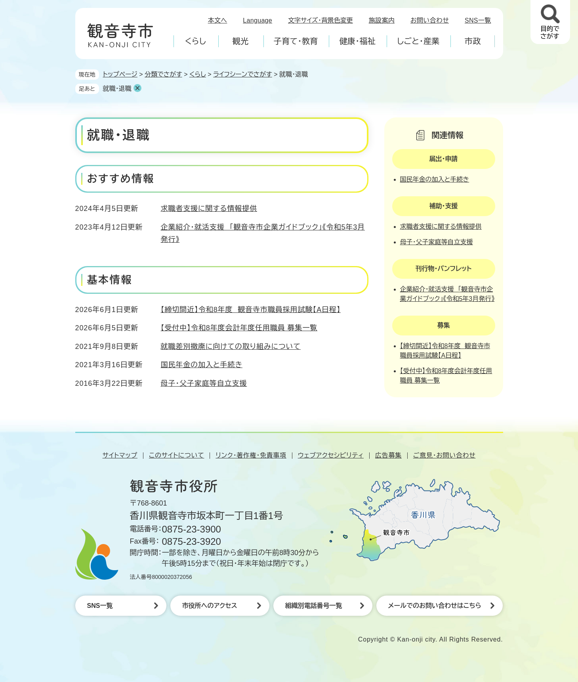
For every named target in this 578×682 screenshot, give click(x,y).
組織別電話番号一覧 (313, 605)
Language (257, 20)
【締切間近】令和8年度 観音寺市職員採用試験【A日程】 (251, 310)
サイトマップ (120, 455)
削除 (137, 88)
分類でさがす (163, 74)
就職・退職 (117, 88)
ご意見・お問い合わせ (444, 455)
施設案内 (382, 20)
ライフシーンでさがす (242, 74)
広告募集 (388, 455)
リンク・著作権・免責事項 (251, 455)
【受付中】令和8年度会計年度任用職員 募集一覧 (239, 328)
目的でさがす (549, 32)
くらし (197, 74)
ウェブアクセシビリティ (331, 455)
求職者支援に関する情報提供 (209, 209)
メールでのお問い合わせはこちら (434, 605)
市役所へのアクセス (209, 605)
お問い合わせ (429, 20)
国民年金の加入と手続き (201, 365)
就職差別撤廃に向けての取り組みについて (231, 347)
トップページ (120, 74)
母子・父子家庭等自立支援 (204, 383)
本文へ (217, 20)
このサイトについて (176, 455)
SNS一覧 (478, 20)
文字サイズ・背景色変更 (320, 20)
